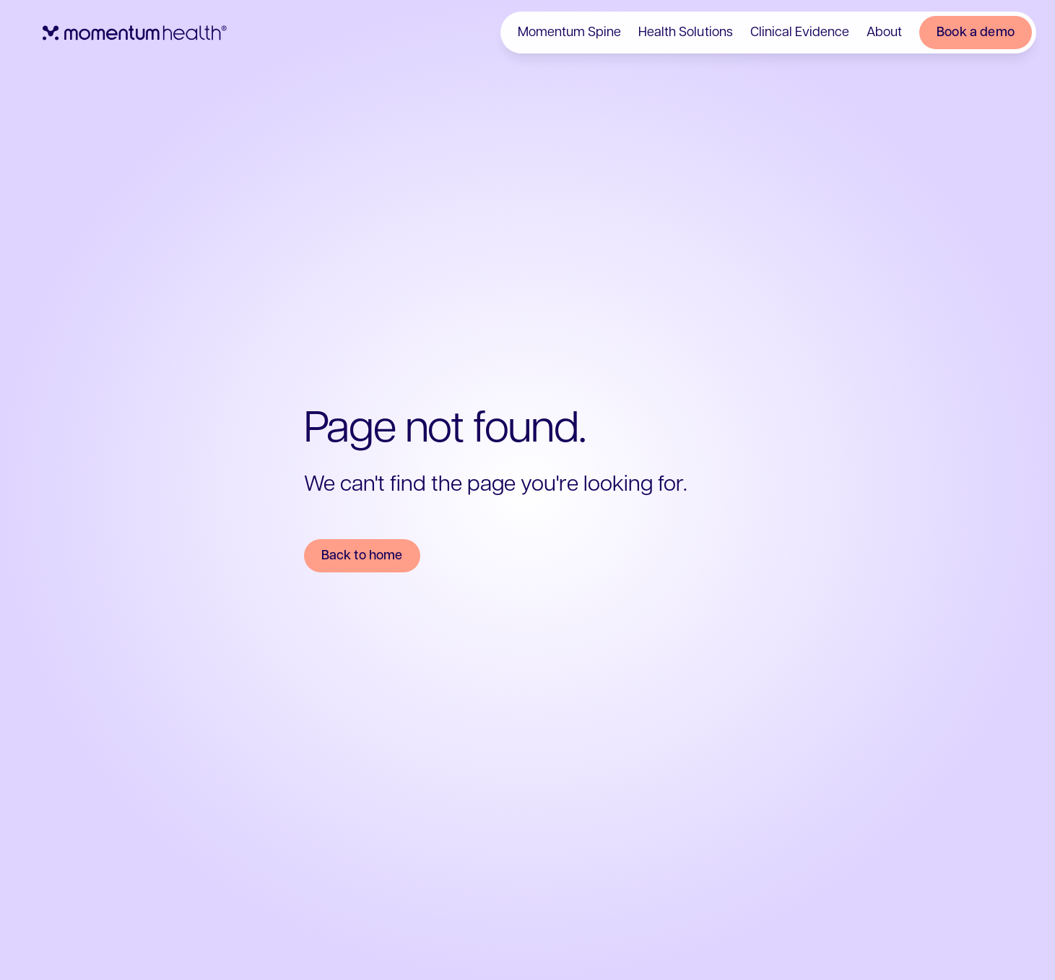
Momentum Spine (569, 32)
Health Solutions (685, 32)
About (883, 32)
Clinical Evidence (799, 32)
